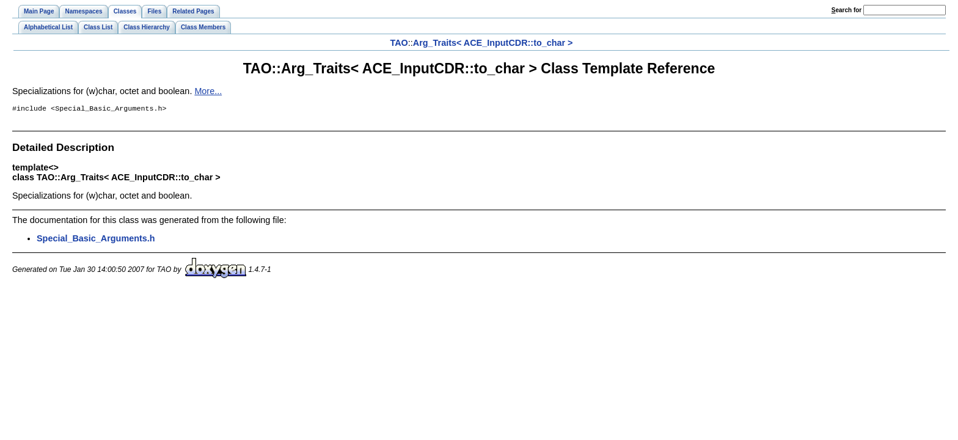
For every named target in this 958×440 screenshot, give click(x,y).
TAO (399, 43)
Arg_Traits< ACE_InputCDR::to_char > (493, 43)
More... (208, 91)
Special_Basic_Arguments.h (96, 239)
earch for (846, 10)
